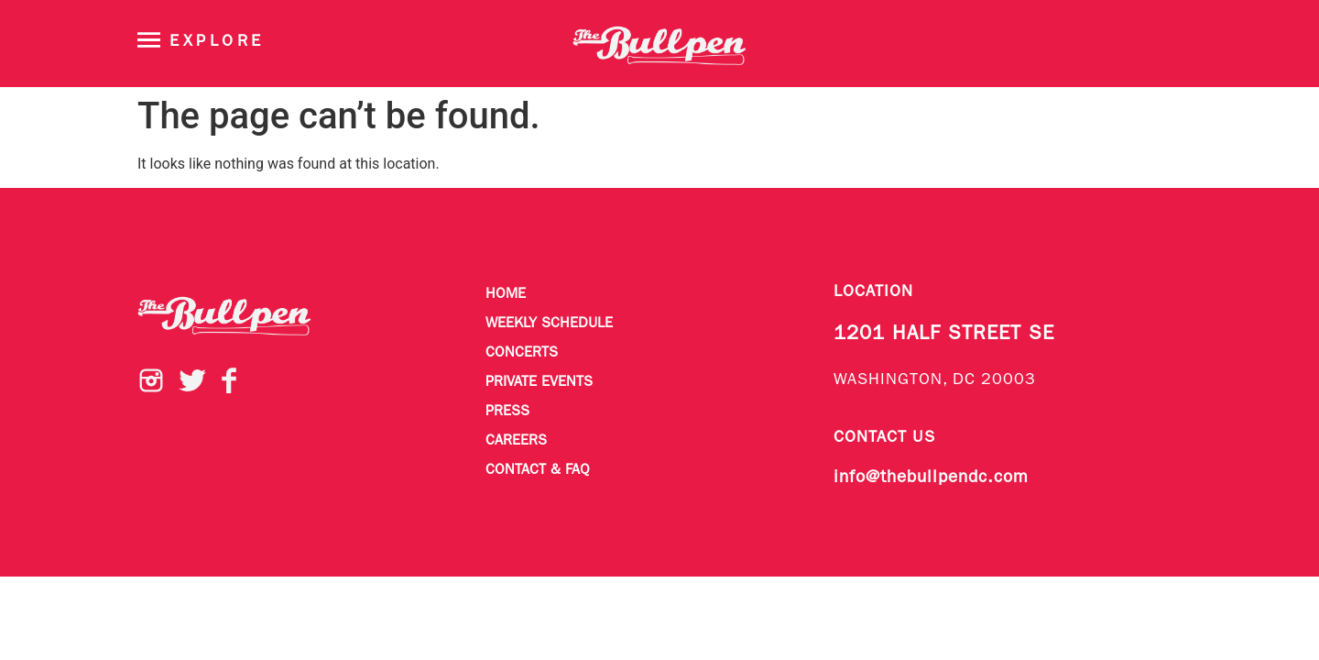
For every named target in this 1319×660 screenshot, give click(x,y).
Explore (217, 42)
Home (505, 294)
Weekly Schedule (549, 323)
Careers (516, 440)
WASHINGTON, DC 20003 (935, 380)
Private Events (539, 382)
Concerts (521, 352)
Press (507, 411)
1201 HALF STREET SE (944, 334)
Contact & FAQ (537, 470)
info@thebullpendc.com (931, 477)
